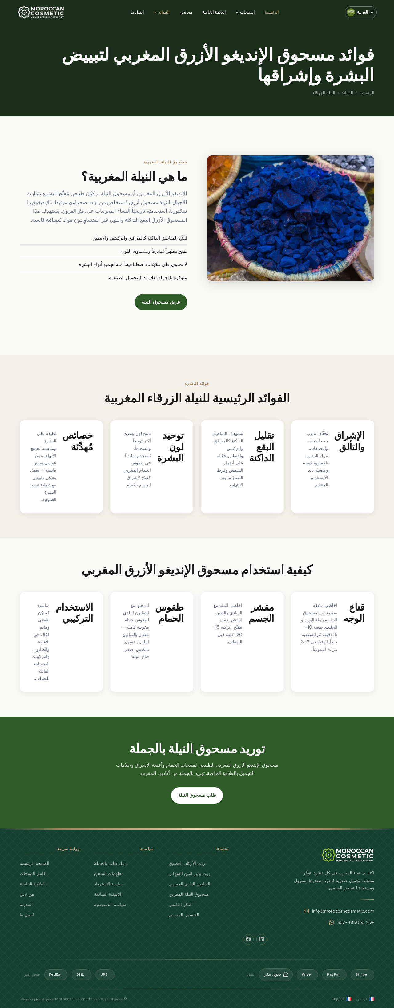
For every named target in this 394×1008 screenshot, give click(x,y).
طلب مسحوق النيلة (197, 795)
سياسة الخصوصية (110, 904)
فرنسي (365, 999)
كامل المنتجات (33, 873)
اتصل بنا (137, 12)
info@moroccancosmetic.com (343, 911)
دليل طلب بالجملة (110, 863)
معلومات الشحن (109, 873)
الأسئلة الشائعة (107, 894)
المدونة (26, 904)
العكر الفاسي (181, 904)
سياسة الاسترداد (109, 884)
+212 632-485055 (355, 922)
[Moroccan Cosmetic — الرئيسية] (41, 12)
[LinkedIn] (261, 939)
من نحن (185, 12)
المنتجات (247, 12)
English (342, 999)
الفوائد (164, 12)
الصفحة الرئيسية (34, 863)
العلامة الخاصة (214, 12)
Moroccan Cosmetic (73, 999)
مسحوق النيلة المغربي (189, 894)
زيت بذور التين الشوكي (189, 873)
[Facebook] (248, 939)
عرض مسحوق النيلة (158, 302)
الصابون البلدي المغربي (189, 884)
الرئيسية (272, 12)
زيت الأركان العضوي (187, 863)
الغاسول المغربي (184, 914)
